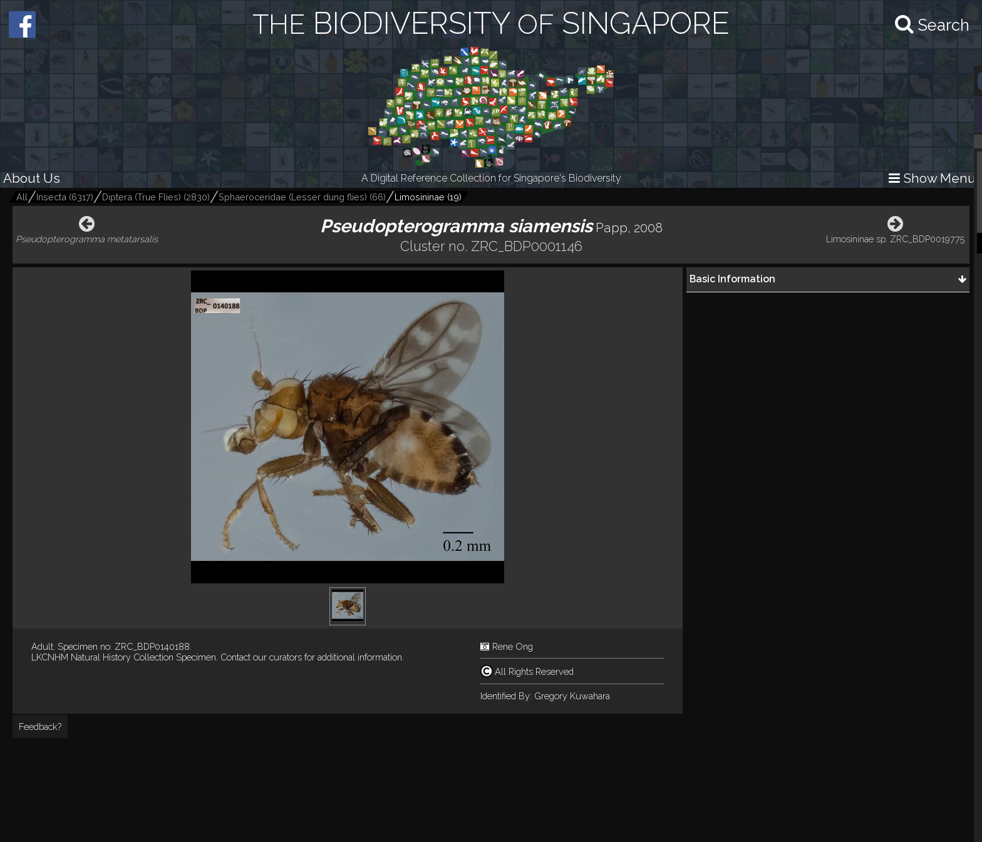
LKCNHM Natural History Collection (102, 657)
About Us (31, 178)
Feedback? (40, 726)
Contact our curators (261, 657)
